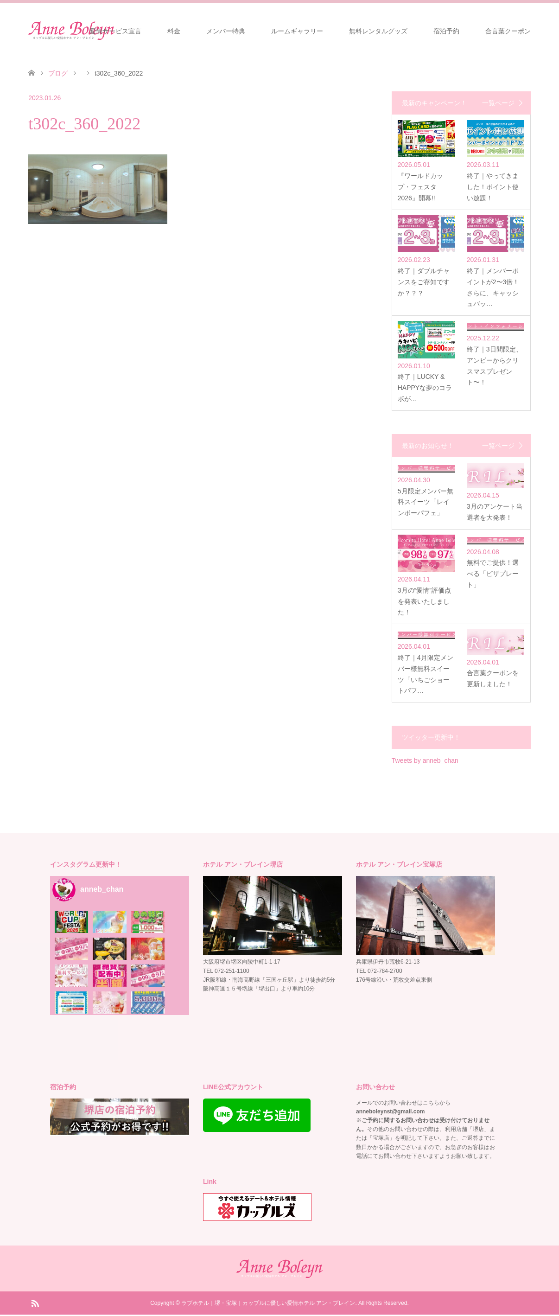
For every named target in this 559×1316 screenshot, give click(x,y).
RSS (34, 1304)
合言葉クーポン (508, 31)
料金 (173, 31)
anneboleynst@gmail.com (390, 1113)
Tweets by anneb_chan (425, 762)
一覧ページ (498, 103)
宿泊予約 (446, 31)
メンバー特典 (225, 31)
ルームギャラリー (297, 31)
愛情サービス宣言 (115, 31)
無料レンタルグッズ (378, 31)
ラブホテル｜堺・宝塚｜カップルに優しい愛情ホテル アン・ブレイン (268, 1304)
